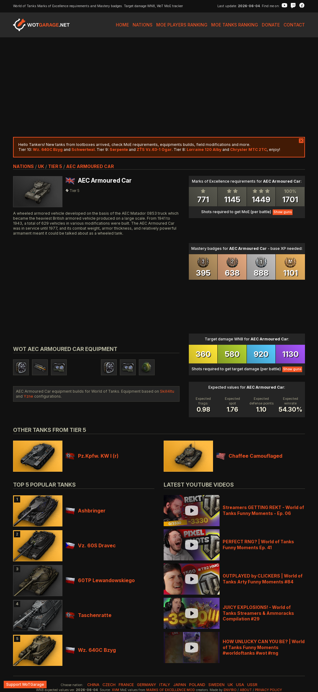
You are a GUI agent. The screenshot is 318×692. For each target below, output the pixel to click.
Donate (271, 24)
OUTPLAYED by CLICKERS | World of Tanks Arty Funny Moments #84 (262, 578)
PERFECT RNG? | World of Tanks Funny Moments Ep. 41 (258, 544)
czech (109, 684)
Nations (142, 24)
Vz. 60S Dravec (91, 546)
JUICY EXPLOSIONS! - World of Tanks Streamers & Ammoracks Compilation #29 (258, 613)
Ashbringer (86, 511)
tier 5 (55, 166)
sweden (216, 684)
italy (164, 684)
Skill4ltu (167, 391)
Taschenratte (88, 615)
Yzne (28, 396)
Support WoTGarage (25, 684)
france (126, 684)
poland (197, 684)
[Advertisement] (159, 87)
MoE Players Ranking (181, 24)
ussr (252, 684)
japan (179, 684)
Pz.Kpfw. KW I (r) (92, 456)
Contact (294, 24)
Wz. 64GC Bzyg (91, 650)
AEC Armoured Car (90, 166)
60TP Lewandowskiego (100, 580)
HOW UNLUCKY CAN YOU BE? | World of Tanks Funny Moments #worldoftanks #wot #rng (264, 647)
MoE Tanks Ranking (234, 24)
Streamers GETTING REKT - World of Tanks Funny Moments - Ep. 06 (263, 510)
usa (240, 684)
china (93, 684)
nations (23, 166)
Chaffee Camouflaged (249, 456)
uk (41, 166)
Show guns (283, 212)
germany (146, 684)
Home (122, 24)
